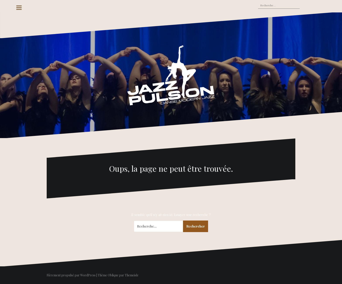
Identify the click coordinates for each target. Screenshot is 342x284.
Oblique (113, 275)
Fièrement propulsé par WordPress (71, 275)
